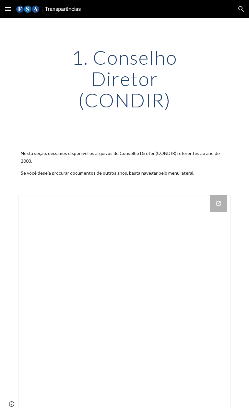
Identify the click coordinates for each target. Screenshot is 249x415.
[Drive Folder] (124, 301)
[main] (124, 78)
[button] (8, 9)
